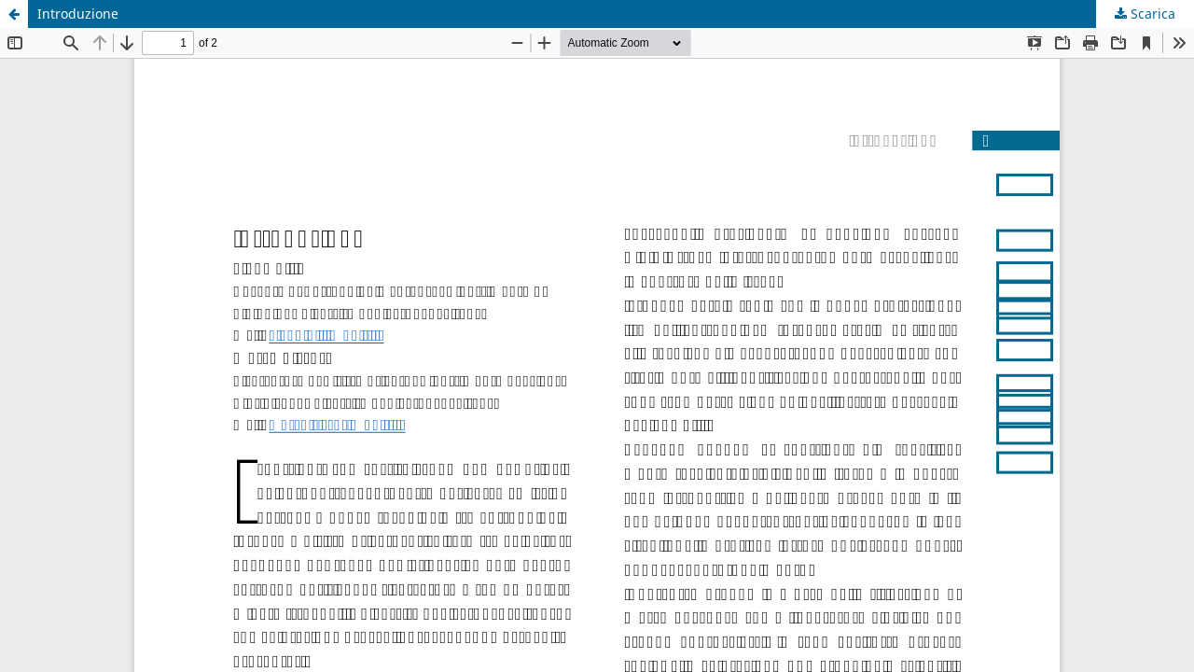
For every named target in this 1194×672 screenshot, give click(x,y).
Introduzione (77, 13)
